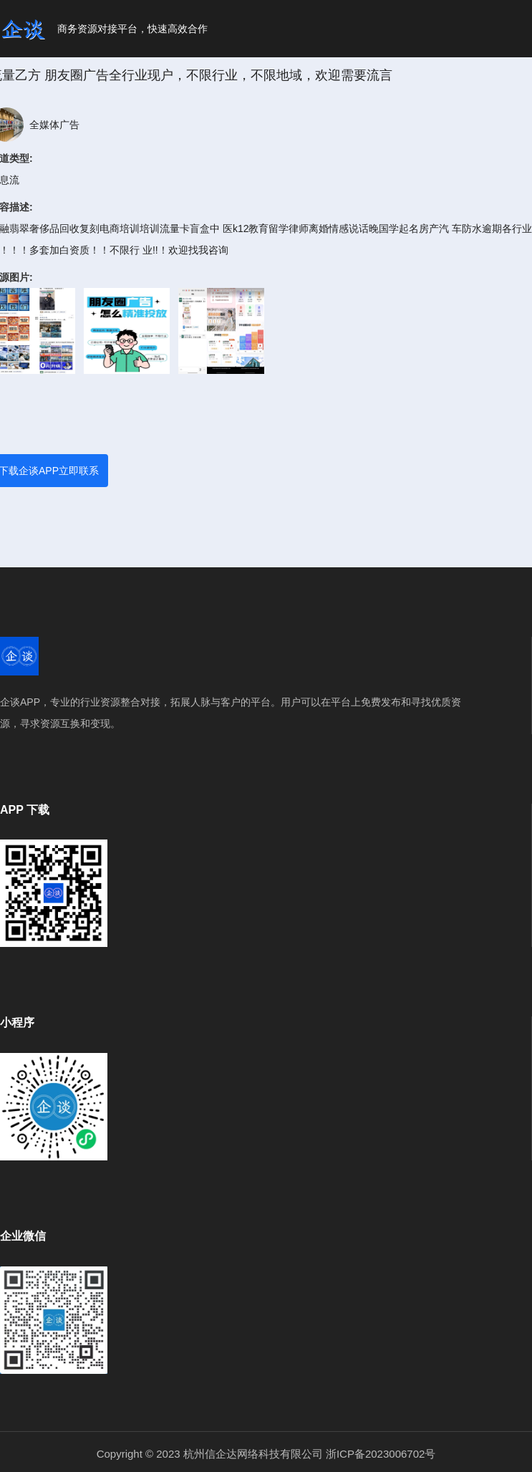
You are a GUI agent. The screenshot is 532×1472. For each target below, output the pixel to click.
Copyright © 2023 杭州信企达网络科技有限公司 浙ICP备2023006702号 (266, 1454)
